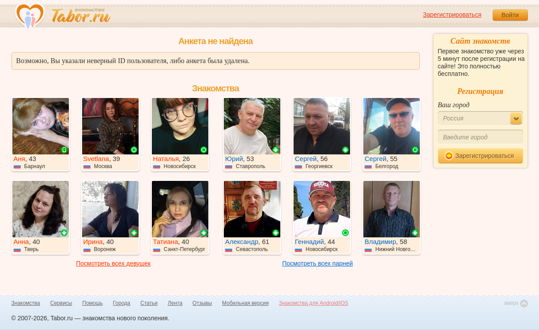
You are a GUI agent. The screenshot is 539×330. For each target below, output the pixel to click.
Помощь (93, 303)
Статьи (149, 303)
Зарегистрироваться (452, 14)
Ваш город (454, 105)
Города (121, 303)
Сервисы (61, 303)
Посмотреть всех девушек (113, 263)
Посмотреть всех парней (317, 263)
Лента (175, 303)
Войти (510, 15)
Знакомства (25, 303)
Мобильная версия (245, 303)
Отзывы (202, 303)
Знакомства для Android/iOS (313, 303)
